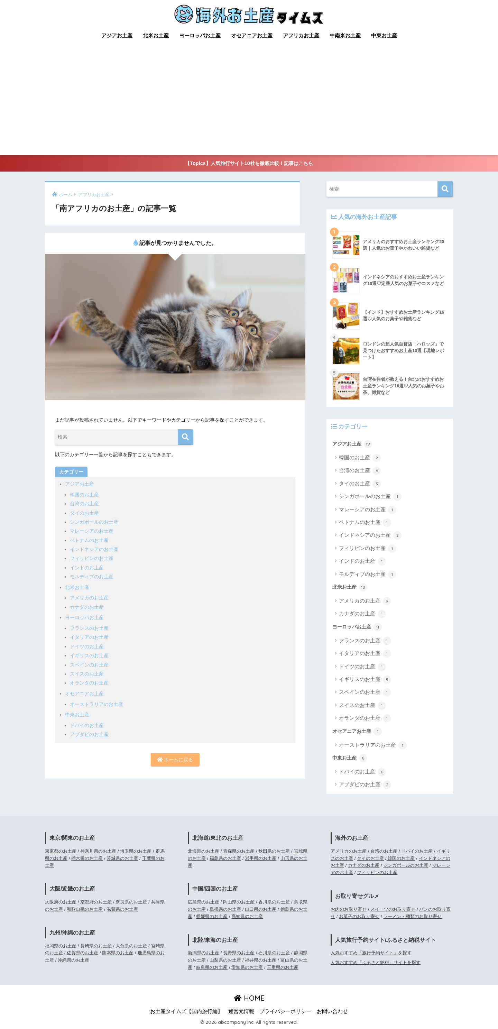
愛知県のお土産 (247, 967)
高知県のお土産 (247, 916)
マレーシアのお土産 (91, 531)
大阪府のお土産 (60, 901)
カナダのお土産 (87, 607)
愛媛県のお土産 (212, 916)
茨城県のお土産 (122, 858)
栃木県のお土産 (87, 858)
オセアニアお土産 (252, 35)
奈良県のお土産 (131, 901)
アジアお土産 (116, 35)
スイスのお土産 (87, 674)
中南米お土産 (345, 35)
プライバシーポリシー (285, 1011)
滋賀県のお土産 (122, 909)
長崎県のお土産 (96, 945)
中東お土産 (384, 35)
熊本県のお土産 (117, 952)
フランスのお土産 (89, 628)
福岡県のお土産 (60, 945)
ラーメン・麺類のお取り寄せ (412, 916)
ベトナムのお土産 (89, 540)
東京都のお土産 (60, 851)
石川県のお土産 (274, 952)
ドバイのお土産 (87, 725)
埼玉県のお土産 (135, 851)
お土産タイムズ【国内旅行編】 (186, 1011)
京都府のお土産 (96, 901)
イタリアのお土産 (89, 637)
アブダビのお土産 (89, 734)
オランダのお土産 (89, 683)
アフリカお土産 (301, 35)
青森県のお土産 (239, 851)
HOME (249, 998)
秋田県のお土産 (274, 851)
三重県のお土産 (282, 967)
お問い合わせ (332, 1011)
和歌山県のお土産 (85, 909)
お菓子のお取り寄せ (359, 916)
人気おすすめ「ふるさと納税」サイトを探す (376, 962)
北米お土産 (156, 35)
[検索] (185, 437)
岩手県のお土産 (260, 858)
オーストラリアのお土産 (96, 704)
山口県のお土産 (260, 909)
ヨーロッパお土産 (200, 35)
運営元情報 (241, 1011)
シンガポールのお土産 (94, 522)
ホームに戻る (175, 759)
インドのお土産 (87, 567)
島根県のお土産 (225, 909)
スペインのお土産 (89, 665)
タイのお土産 (84, 513)
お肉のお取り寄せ (349, 909)
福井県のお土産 (260, 960)
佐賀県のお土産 (82, 952)
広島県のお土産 (203, 901)
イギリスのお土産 (89, 655)
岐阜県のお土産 (212, 967)
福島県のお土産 (225, 858)
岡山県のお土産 (239, 901)
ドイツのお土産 (87, 646)
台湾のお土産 (84, 503)
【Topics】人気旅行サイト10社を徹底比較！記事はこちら (249, 163)
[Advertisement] (249, 103)
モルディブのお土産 (91, 576)
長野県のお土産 (239, 952)
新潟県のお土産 (203, 952)
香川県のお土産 (274, 901)
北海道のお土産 (203, 851)
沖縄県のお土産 (73, 960)
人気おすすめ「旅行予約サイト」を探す (371, 952)
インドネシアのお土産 (94, 549)
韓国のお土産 (84, 494)
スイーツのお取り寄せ (392, 909)
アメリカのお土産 (89, 597)
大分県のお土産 (131, 945)
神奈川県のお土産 (98, 851)
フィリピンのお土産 (91, 558)
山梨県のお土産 (225, 960)
